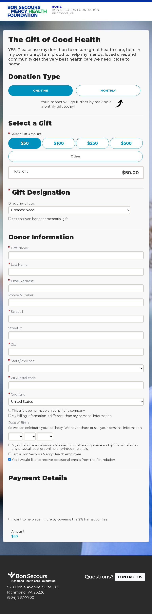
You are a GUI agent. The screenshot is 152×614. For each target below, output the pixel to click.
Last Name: (19, 264)
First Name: (19, 248)
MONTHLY (108, 90)
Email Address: (22, 281)
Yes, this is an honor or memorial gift (40, 219)
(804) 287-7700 (20, 597)
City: (14, 345)
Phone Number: (21, 295)
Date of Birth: (18, 423)
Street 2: (15, 328)
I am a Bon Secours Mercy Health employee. (47, 454)
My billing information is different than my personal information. (62, 416)
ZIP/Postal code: (23, 378)
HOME (57, 7)
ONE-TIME (40, 90)
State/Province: (23, 361)
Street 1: (17, 312)
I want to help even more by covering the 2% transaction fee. (60, 519)
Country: (18, 394)
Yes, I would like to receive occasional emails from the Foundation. (64, 460)
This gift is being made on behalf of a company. (48, 410)
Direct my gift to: (21, 203)
